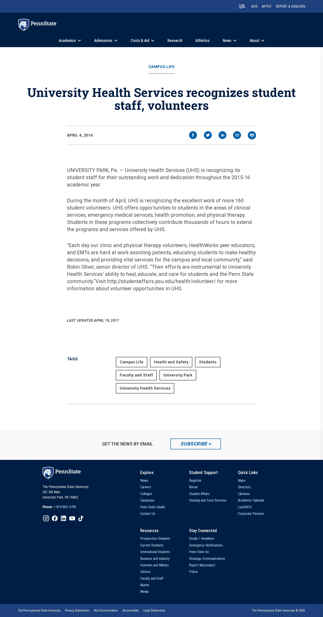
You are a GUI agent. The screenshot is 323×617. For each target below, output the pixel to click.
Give (254, 6)
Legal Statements (154, 610)
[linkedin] (222, 135)
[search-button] (242, 6)
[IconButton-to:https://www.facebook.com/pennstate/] (54, 518)
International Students (155, 552)
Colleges (146, 494)
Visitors (145, 572)
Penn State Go (199, 552)
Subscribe (193, 444)
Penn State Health (152, 507)
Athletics (202, 40)
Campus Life (162, 67)
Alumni (144, 585)
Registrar (195, 480)
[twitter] (208, 135)
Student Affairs (199, 494)
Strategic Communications (207, 559)
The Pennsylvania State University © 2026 (278, 610)
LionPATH (244, 507)
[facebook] (193, 135)
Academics (67, 40)
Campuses (147, 500)
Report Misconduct (202, 565)
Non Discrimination (106, 610)
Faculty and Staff (136, 375)
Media (144, 592)
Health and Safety (171, 362)
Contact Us (147, 514)
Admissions (103, 40)
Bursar (193, 487)
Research (174, 40)
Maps (241, 480)
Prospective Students (155, 538)
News (227, 40)
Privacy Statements (77, 610)
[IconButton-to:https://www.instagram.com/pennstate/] (46, 518)
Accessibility (131, 610)
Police (193, 572)
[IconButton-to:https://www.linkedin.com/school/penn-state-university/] (63, 518)
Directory (244, 487)
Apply (267, 6)
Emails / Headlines (201, 538)
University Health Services (145, 388)
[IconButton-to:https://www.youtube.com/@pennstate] (72, 518)
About (254, 40)
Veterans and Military (154, 565)
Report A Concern (290, 6)
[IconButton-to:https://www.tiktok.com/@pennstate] (80, 518)
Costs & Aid (140, 40)
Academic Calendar (251, 500)
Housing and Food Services (207, 500)
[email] (237, 135)
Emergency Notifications (206, 545)
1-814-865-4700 (65, 507)
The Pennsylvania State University (39, 610)
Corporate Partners (251, 514)
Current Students (151, 545)
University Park (177, 375)
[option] (59, 507)
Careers (145, 487)
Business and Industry (155, 559)
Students (207, 362)
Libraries (244, 494)
